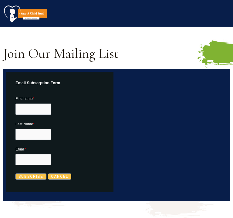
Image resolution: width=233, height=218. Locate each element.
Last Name (25, 124)
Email (20, 149)
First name (24, 99)
